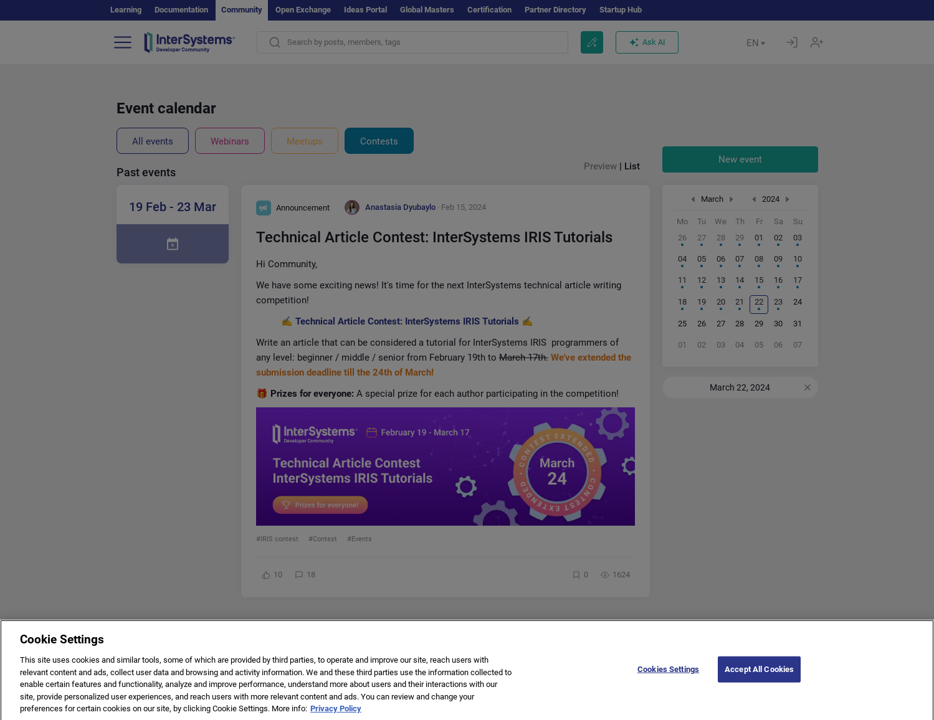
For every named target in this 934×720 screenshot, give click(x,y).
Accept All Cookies (759, 678)
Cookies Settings (668, 678)
